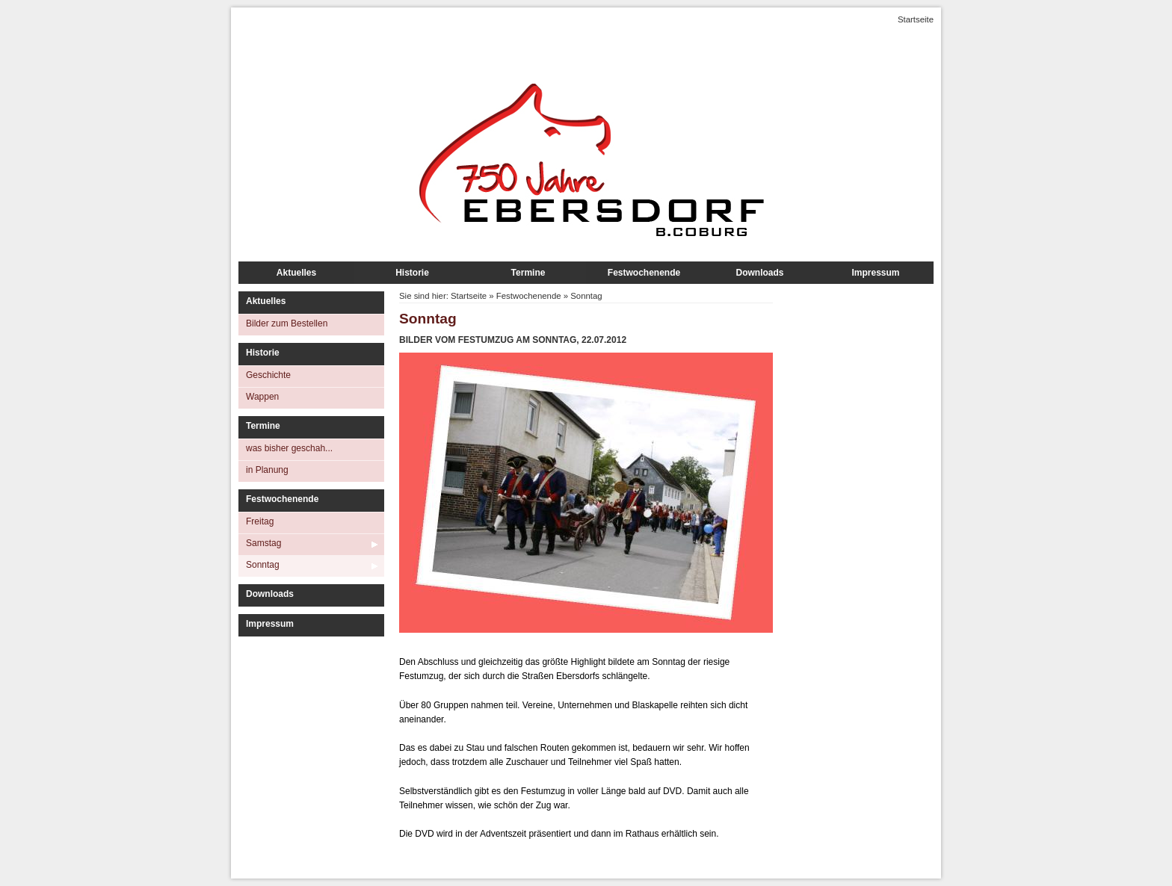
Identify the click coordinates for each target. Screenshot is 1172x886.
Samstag (263, 543)
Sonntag (263, 565)
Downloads (759, 272)
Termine (528, 272)
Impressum (875, 272)
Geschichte (268, 375)
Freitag (260, 521)
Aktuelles (296, 272)
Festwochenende (644, 272)
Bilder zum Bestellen (286, 323)
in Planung (267, 470)
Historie (412, 272)
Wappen (262, 396)
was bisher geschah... (289, 448)
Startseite (916, 19)
